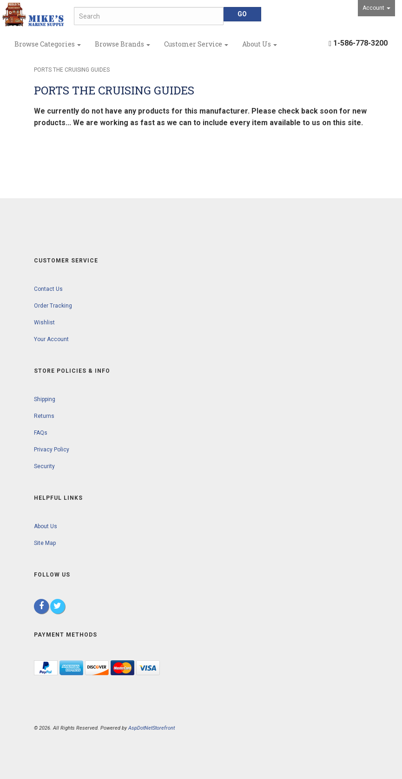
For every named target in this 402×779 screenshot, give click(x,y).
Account (376, 8)
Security (44, 466)
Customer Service (196, 44)
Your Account (51, 339)
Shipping (44, 399)
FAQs (40, 433)
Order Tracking (53, 305)
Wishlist (44, 322)
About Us (259, 44)
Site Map (45, 543)
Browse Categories (47, 44)
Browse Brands (122, 44)
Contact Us (48, 289)
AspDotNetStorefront (151, 728)
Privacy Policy (51, 449)
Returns (44, 416)
